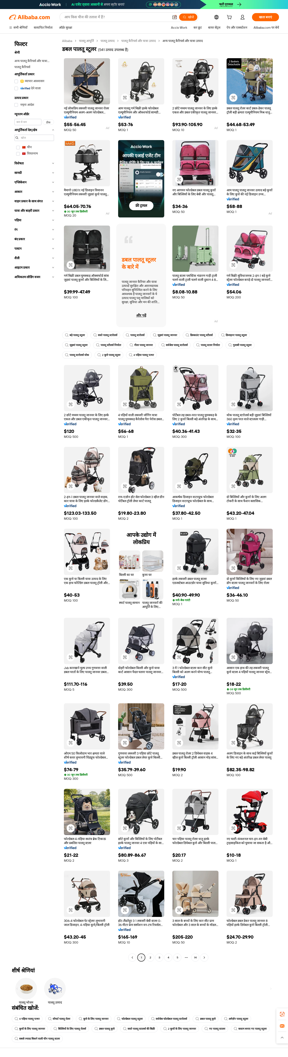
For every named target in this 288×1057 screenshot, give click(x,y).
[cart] (230, 18)
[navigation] (34, 499)
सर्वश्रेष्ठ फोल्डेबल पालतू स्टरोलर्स (169, 1019)
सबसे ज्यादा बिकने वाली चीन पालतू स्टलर (37, 1039)
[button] (174, 17)
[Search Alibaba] (116, 17)
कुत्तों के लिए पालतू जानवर (30, 1029)
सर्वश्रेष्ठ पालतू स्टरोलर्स (174, 345)
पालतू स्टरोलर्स (135, 335)
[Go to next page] (204, 957)
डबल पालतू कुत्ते (206, 1019)
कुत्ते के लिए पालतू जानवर (93, 1019)
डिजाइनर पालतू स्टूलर (234, 335)
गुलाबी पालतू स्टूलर (240, 345)
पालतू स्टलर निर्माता (208, 345)
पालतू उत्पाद (108, 41)
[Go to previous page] (132, 957)
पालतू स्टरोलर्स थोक (77, 355)
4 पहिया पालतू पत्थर (141, 355)
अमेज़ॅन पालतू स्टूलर (236, 1019)
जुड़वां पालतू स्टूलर (76, 345)
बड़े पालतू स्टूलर (75, 335)
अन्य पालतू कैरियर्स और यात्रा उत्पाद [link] (182, 41)
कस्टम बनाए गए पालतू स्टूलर (250, 1029)
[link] (282, 1014)
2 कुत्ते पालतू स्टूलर (108, 355)
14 (195, 957)
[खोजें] (188, 17)
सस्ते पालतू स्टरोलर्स (105, 335)
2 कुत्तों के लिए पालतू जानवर (179, 1029)
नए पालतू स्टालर (215, 1029)
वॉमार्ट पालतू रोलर (59, 1019)
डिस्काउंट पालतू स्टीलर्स (199, 335)
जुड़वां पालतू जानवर (165, 335)
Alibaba (67, 41)
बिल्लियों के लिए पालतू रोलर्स (70, 1029)
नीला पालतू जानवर (141, 345)
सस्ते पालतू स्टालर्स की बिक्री (139, 1029)
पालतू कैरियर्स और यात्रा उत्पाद (138, 41)
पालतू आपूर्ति (86, 41)
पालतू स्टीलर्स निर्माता (108, 345)
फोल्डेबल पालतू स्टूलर (130, 1019)
